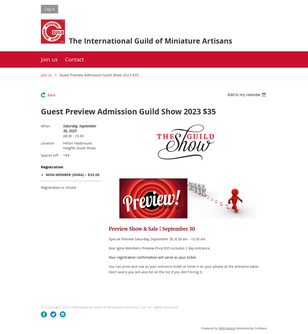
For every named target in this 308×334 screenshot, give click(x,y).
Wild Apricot (227, 328)
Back (52, 94)
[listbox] (247, 95)
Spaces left (49, 155)
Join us (46, 74)
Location (47, 143)
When (45, 126)
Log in (50, 9)
